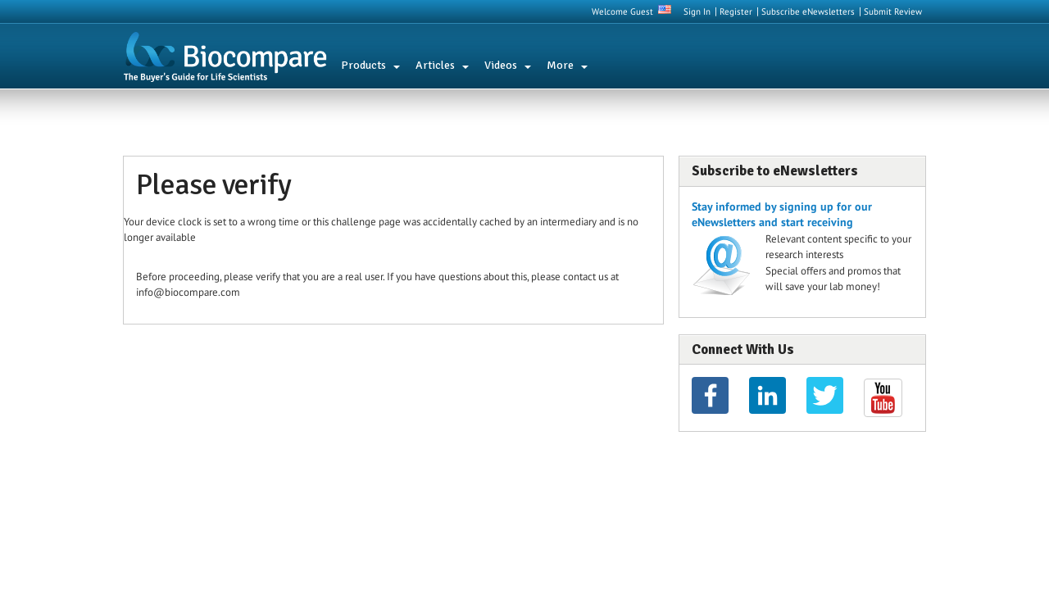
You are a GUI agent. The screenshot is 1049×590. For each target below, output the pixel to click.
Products (363, 65)
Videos (500, 65)
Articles (435, 65)
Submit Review (893, 11)
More (560, 65)
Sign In (697, 11)
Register (736, 11)
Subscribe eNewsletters (808, 11)
